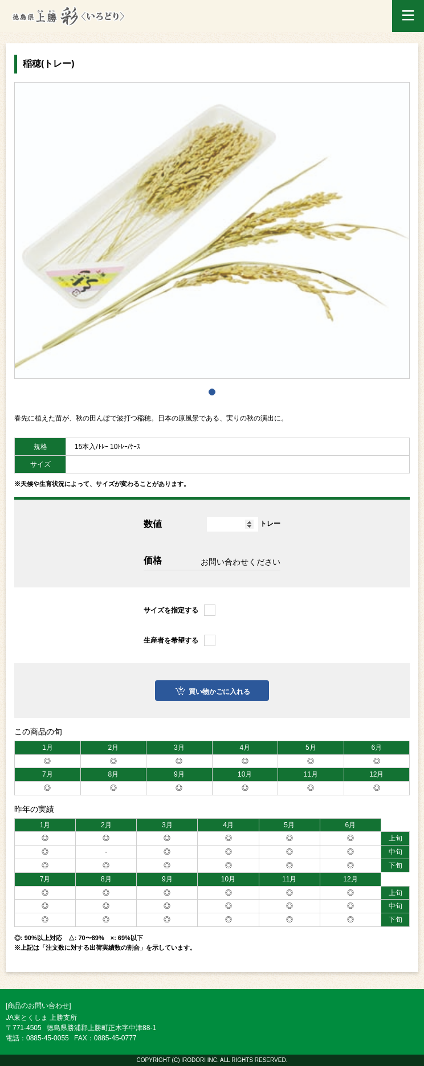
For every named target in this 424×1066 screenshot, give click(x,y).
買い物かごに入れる (219, 692)
